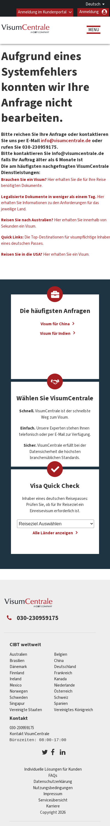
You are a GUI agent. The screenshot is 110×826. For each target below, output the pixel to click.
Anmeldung (89, 12)
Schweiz (61, 697)
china (59, 660)
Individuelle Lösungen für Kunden (53, 769)
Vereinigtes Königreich (73, 709)
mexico (16, 685)
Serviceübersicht (52, 800)
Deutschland (65, 667)
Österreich (63, 691)
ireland (15, 679)
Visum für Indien (55, 333)
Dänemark (18, 667)
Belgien (60, 654)
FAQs (52, 775)
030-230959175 (22, 727)
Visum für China (55, 324)
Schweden (19, 697)
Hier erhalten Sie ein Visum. (45, 254)
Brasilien (17, 660)
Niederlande (64, 685)
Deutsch (93, 4)
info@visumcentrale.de (66, 140)
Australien (18, 654)
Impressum (52, 794)
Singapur (17, 703)
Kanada (60, 679)
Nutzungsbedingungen (53, 788)
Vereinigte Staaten (26, 709)
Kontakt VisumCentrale (29, 734)
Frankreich (63, 673)
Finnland (17, 673)
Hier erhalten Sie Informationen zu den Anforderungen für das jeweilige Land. (52, 203)
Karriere (53, 806)
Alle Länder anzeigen (53, 533)
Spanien (61, 703)
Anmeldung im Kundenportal (42, 12)
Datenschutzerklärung (52, 782)
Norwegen (19, 691)
